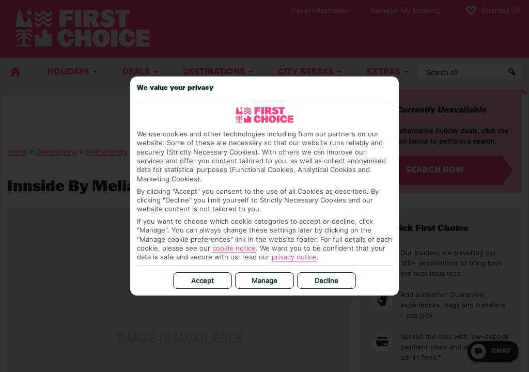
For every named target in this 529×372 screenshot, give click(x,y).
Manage (264, 280)
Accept (202, 280)
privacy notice (294, 257)
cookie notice (234, 248)
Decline (326, 280)
